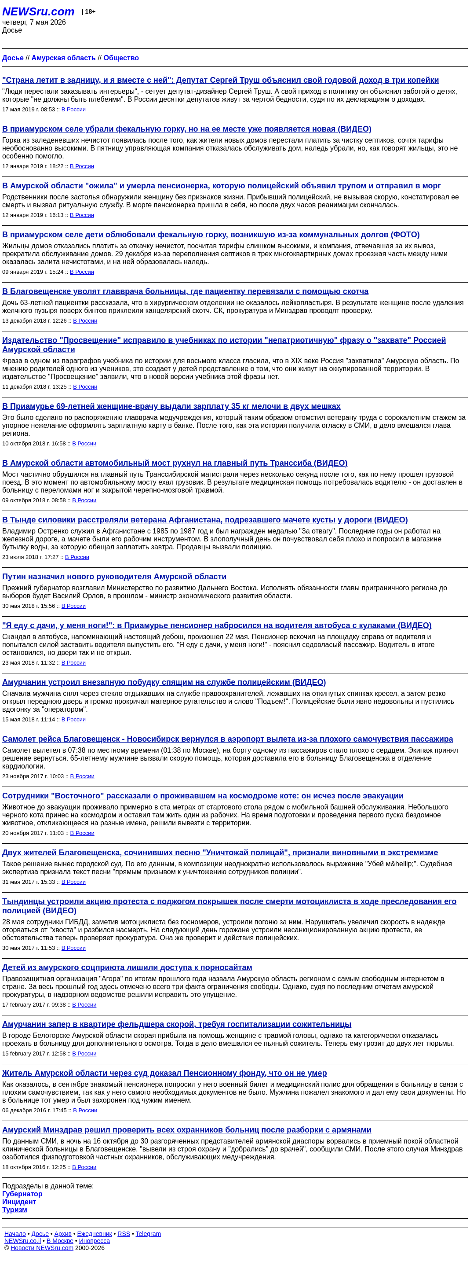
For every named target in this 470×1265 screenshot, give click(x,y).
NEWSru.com (38, 11)
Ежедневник (94, 1233)
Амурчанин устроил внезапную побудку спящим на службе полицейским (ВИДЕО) (164, 682)
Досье (40, 1233)
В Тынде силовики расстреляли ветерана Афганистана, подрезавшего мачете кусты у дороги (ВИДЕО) (205, 519)
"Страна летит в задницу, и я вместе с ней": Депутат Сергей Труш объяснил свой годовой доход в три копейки (220, 80)
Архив (63, 1233)
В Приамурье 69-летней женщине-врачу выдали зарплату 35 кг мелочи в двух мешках (171, 406)
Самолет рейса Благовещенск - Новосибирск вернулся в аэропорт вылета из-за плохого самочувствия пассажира (227, 739)
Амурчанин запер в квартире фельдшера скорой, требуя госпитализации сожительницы (176, 1024)
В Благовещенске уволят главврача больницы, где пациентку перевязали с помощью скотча (185, 291)
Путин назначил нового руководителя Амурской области (114, 576)
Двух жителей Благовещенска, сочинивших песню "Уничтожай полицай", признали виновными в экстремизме (220, 852)
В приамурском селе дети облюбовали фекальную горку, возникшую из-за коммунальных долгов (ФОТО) (211, 234)
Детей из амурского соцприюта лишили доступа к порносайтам (127, 967)
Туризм (14, 1210)
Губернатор (22, 1194)
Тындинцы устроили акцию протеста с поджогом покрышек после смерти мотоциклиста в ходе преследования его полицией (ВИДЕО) (229, 906)
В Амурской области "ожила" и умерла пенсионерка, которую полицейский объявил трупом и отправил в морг (221, 185)
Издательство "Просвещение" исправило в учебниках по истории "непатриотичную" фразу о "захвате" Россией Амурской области (224, 345)
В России (74, 109)
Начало (15, 1233)
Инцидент (19, 1202)
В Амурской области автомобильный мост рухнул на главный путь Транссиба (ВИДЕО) (175, 463)
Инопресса (94, 1240)
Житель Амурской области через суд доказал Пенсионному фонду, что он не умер (164, 1073)
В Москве (60, 1240)
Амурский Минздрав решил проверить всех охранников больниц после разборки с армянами (187, 1129)
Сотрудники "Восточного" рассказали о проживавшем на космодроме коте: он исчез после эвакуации (203, 795)
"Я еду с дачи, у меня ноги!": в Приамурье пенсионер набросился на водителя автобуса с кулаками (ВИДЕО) (217, 625)
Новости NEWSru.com (42, 1247)
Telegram (148, 1233)
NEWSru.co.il (22, 1240)
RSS (123, 1233)
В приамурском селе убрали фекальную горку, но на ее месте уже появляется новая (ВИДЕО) (187, 129)
